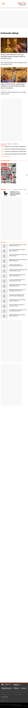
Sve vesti (3, 242)
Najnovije (3, 143)
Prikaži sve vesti (5, 156)
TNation (25, 705)
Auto (11, 694)
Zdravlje (7, 692)
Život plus (12, 692)
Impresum (3, 700)
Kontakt (7, 700)
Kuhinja (16, 692)
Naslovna (3, 692)
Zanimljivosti (3, 694)
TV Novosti (15, 694)
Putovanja (21, 692)
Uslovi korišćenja (4, 696)
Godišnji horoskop (17, 189)
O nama (20, 694)
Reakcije (15, 143)
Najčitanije (9, 143)
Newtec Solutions (18, 705)
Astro (25, 189)
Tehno (8, 694)
